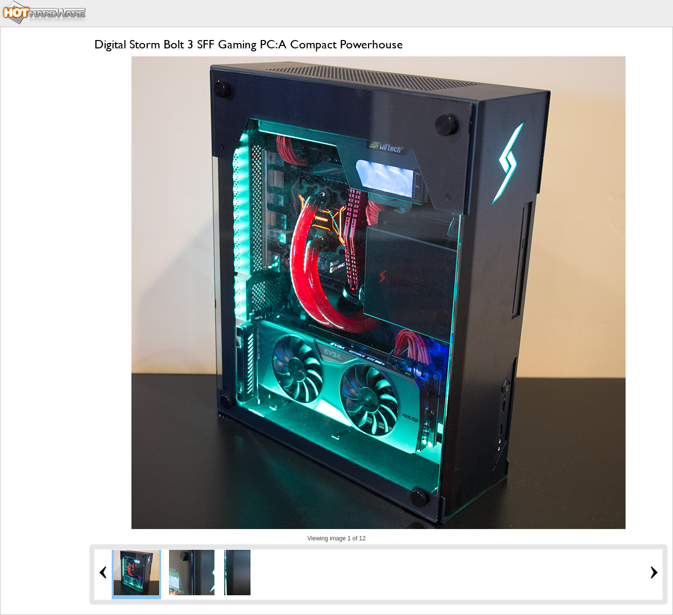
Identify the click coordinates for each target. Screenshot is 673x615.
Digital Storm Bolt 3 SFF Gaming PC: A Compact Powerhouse (248, 44)
